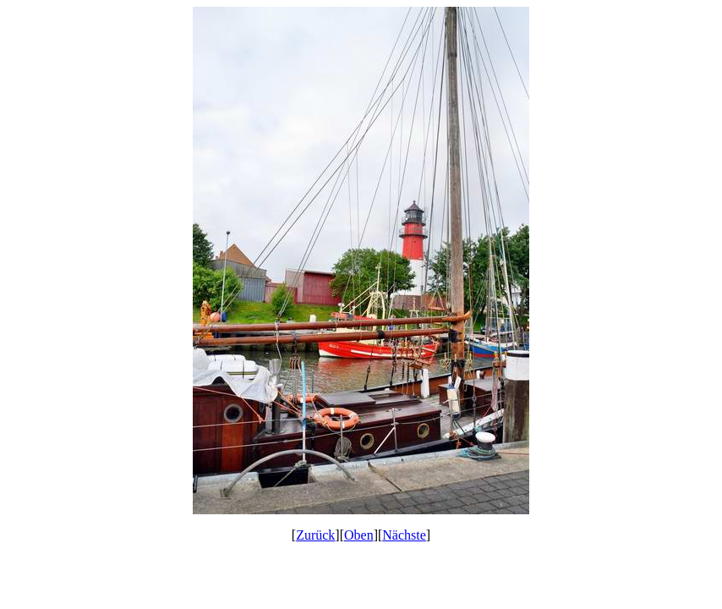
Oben (359, 535)
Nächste (404, 535)
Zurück (315, 535)
